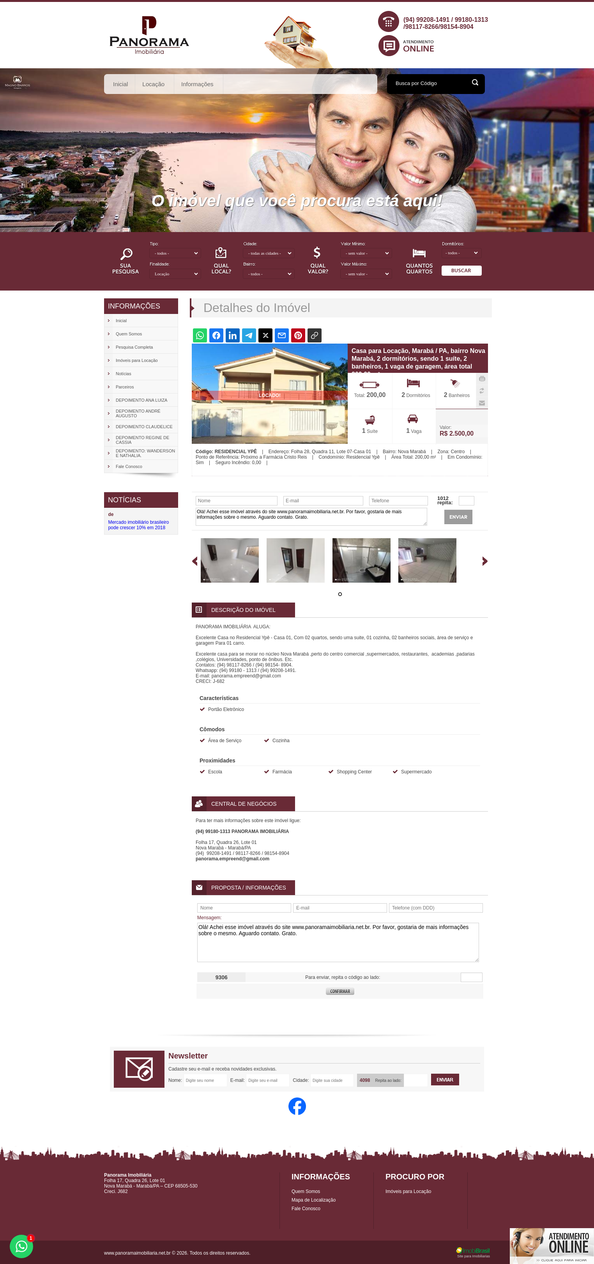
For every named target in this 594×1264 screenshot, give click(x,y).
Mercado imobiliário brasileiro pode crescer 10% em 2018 (138, 524)
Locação (153, 84)
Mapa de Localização (314, 1200)
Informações (197, 84)
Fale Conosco (306, 1208)
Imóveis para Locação (408, 1191)
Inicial (120, 84)
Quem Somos (306, 1191)
